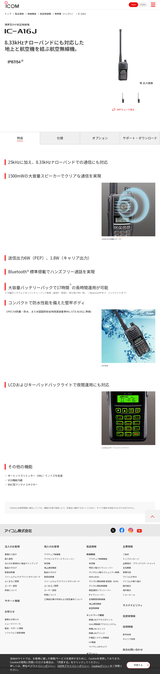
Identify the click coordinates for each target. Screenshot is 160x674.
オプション (91, 653)
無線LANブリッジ (97, 633)
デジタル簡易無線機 (98, 585)
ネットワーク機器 (95, 615)
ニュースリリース (13, 623)
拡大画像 (148, 83)
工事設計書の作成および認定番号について (63, 599)
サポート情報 (12, 601)
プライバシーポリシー (42, 666)
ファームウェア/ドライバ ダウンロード (22, 576)
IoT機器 (92, 642)
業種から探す (11, 554)
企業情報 (128, 546)
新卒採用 (127, 634)
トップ (8, 13)
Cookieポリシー (101, 666)
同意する (138, 665)
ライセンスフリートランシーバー (59, 558)
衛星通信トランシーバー (100, 590)
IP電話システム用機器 (99, 637)
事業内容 (127, 572)
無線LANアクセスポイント (101, 619)
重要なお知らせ (12, 619)
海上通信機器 (50, 567)
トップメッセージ (131, 558)
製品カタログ (11, 567)
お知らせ (10, 611)
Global (142, 5)
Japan (133, 5)
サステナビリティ (133, 605)
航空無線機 (45, 13)
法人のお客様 (12, 546)
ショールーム (129, 594)
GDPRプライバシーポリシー (73, 666)
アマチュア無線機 (52, 554)
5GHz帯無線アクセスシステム (102, 624)
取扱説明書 (10, 572)
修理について (11, 590)
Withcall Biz (94, 576)
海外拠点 (127, 590)
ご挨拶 (126, 554)
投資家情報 (129, 616)
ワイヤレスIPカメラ (98, 646)
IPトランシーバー (97, 594)
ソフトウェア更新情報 (15, 632)
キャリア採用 (129, 639)
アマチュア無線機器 (98, 558)
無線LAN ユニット (97, 628)
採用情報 (128, 626)
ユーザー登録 (11, 585)
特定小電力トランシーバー (101, 567)
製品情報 (19, 13)
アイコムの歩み (130, 576)
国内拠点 (127, 585)
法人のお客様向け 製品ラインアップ (21, 563)
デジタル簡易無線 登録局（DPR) (103, 581)
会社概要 (127, 567)
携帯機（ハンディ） (64, 13)
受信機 (47, 563)
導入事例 (9, 558)
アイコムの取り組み (132, 581)
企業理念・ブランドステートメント (139, 563)
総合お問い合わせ (133, 649)
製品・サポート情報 (14, 628)
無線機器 (32, 13)
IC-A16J (82, 13)
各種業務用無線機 (97, 599)
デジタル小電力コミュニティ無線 (104, 572)
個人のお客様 (51, 546)
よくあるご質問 (12, 581)
